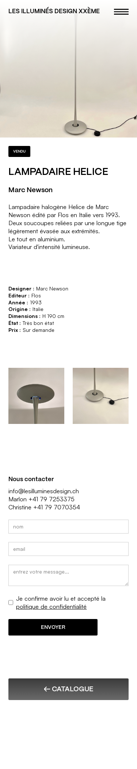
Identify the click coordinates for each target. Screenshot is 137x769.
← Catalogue (68, 688)
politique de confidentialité (51, 606)
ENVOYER (53, 627)
